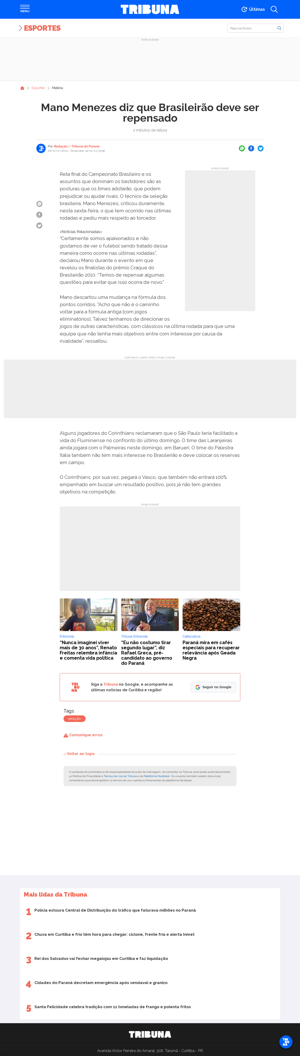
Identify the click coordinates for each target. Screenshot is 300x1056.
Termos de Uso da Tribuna (120, 776)
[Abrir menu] (25, 9)
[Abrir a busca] (274, 9)
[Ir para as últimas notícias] (253, 9)
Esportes (42, 28)
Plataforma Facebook (157, 776)
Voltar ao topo (79, 754)
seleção (74, 719)
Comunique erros (83, 735)
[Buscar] (255, 28)
